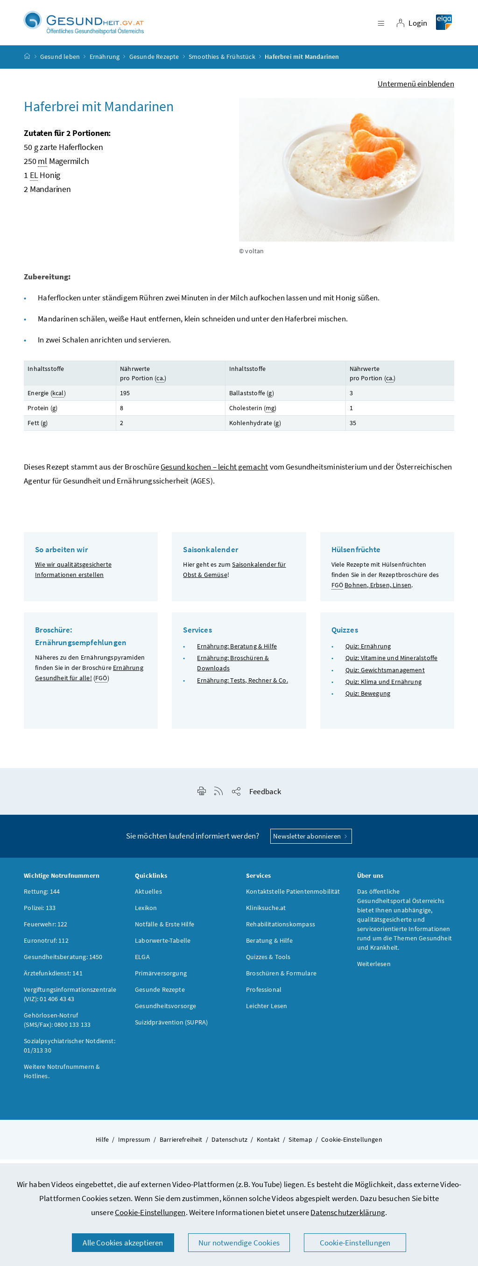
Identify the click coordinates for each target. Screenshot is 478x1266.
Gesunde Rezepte (154, 62)
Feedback (265, 797)
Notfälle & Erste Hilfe (164, 930)
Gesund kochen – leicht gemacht (214, 473)
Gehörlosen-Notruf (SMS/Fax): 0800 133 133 (57, 1026)
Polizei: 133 (40, 914)
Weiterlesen (374, 970)
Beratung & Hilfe (269, 946)
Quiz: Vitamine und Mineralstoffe (391, 664)
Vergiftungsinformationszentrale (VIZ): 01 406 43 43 (70, 1000)
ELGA (142, 963)
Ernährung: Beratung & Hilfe (237, 652)
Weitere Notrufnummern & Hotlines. (62, 1077)
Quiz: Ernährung (368, 652)
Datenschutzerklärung (347, 1212)
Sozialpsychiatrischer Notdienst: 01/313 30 (69, 1051)
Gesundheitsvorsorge (165, 1012)
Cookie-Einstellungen (150, 1212)
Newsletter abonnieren (311, 842)
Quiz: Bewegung (367, 699)
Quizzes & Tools (268, 963)
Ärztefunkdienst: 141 (53, 979)
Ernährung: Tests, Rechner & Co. (242, 686)
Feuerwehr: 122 (45, 930)
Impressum (134, 1145)
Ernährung (105, 62)
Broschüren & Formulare (281, 979)
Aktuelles (148, 897)
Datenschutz (229, 1145)
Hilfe (102, 1145)
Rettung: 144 (42, 897)
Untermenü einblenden (416, 89)
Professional (263, 995)
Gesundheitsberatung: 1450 (63, 963)
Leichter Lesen (266, 1012)
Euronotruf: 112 (46, 946)
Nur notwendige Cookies (239, 1243)
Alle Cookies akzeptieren (123, 1243)
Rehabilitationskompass (280, 930)
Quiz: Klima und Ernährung (383, 687)
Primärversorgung (161, 979)
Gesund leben (60, 62)
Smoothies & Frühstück (222, 62)
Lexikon (146, 914)
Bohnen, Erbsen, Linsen (377, 591)
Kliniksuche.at (266, 914)
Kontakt (268, 1145)
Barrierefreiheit (181, 1145)
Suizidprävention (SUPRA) (171, 1028)
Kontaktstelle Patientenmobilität (293, 897)
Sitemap (300, 1145)
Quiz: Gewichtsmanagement (385, 675)
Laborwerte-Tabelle (162, 946)
